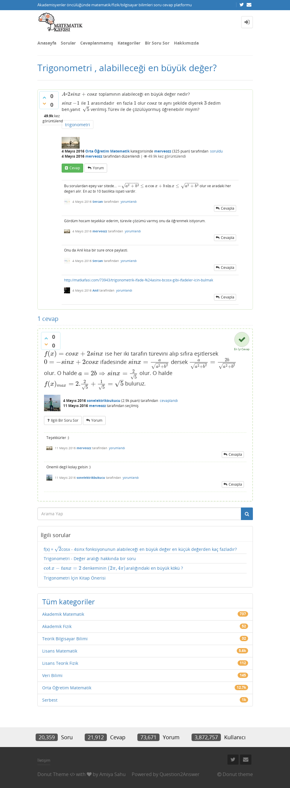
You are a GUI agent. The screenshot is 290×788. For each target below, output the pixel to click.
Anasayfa (46, 43)
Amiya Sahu (112, 774)
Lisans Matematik (59, 651)
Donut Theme (53, 774)
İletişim (43, 760)
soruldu (216, 151)
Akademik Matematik (63, 614)
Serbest (49, 700)
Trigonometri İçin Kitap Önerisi (75, 578)
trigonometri (77, 124)
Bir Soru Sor (157, 43)
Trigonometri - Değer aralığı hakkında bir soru (90, 558)
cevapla (227, 208)
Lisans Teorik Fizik (60, 663)
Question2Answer (180, 774)
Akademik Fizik (57, 626)
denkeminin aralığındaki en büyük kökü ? (113, 568)
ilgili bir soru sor (64, 420)
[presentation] (64, 94)
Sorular (68, 43)
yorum (98, 167)
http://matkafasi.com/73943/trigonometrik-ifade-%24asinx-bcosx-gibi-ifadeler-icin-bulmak (138, 280)
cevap (74, 167)
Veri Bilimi (52, 675)
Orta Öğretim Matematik (107, 151)
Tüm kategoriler (68, 601)
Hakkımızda (186, 43)
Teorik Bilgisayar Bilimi (65, 638)
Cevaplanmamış (96, 43)
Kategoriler (129, 43)
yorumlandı (129, 201)
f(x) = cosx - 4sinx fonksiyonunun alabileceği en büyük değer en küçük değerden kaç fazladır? (140, 549)
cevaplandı (169, 400)
